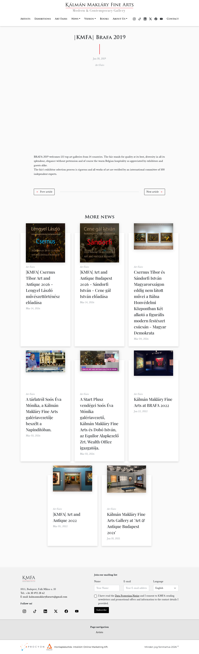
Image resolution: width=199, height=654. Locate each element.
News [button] (74, 19)
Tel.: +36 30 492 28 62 (32, 593)
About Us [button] (119, 19)
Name (97, 581)
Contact (173, 19)
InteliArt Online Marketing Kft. (90, 647)
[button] (44, 192)
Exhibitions (42, 19)
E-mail (127, 581)
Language (158, 581)
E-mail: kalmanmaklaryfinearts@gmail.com (43, 597)
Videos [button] (89, 19)
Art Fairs (61, 19)
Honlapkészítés (63, 647)
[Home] (99, 6)
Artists (25, 19)
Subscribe (101, 610)
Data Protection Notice (127, 596)
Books (104, 19)
